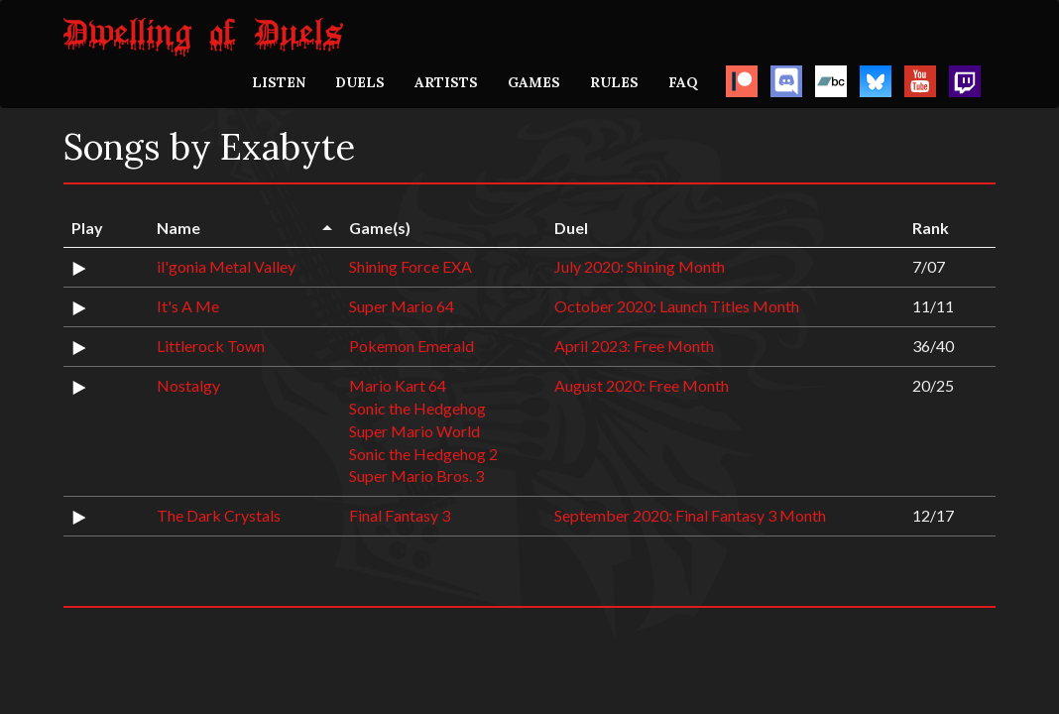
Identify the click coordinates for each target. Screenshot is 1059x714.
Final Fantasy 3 (399, 515)
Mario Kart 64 (397, 385)
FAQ (683, 82)
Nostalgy (188, 385)
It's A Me (188, 306)
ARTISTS (446, 82)
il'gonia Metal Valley (226, 266)
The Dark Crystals (219, 515)
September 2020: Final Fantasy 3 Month (690, 515)
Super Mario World (414, 430)
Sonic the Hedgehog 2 (423, 453)
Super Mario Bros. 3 (416, 475)
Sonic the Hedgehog (417, 408)
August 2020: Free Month (641, 385)
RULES (614, 82)
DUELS (360, 82)
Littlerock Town (211, 345)
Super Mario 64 (401, 306)
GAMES (534, 82)
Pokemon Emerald (411, 345)
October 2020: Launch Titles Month (676, 306)
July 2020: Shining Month (639, 266)
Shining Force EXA (410, 266)
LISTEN (278, 82)
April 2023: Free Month (634, 345)
